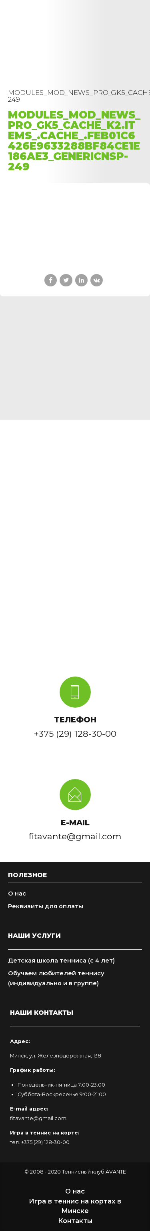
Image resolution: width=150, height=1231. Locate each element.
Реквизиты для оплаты (45, 906)
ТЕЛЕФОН (75, 719)
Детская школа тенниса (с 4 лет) (61, 960)
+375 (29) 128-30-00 (45, 1142)
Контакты (75, 1221)
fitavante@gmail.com (38, 1118)
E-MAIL (75, 822)
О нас (17, 893)
